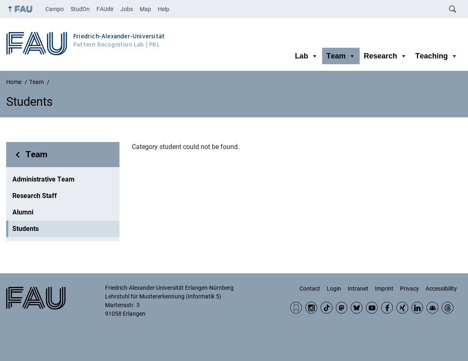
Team (36, 154)
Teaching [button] (436, 56)
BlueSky (357, 308)
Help (163, 9)
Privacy (409, 288)
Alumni (22, 212)
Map (145, 9)
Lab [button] (306, 56)
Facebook (387, 308)
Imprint (384, 288)
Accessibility (441, 288)
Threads (448, 308)
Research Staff (34, 196)
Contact (310, 288)
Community (432, 308)
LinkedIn (418, 308)
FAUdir (105, 9)
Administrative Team (43, 179)
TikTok (326, 308)
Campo (54, 9)
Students (25, 229)
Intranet (358, 288)
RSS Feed (296, 308)
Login (334, 288)
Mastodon (342, 308)
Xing (402, 308)
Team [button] (341, 56)
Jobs (126, 9)
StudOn (80, 9)
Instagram (311, 308)
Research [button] (385, 56)
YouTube (372, 308)
